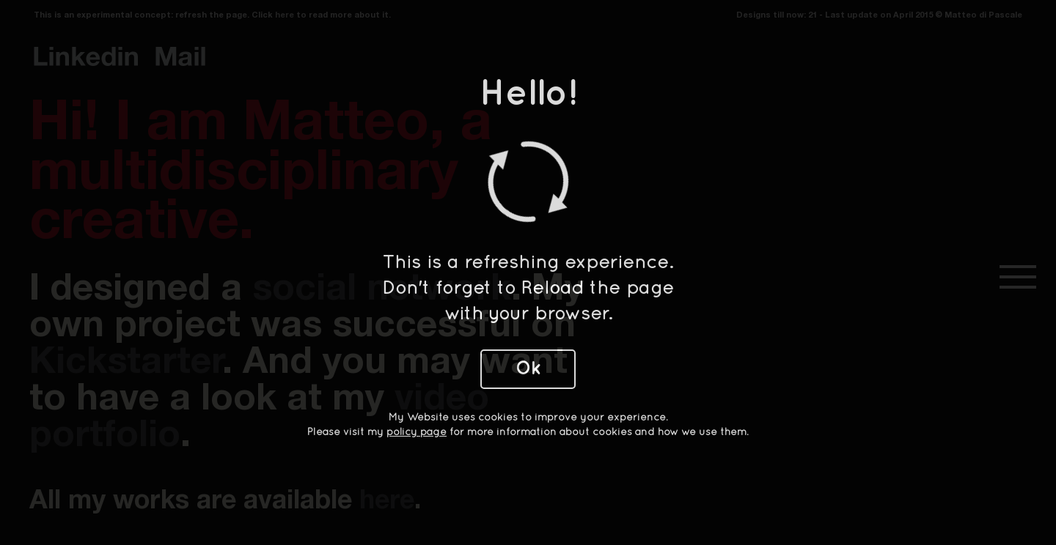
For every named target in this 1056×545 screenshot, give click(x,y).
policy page (416, 432)
